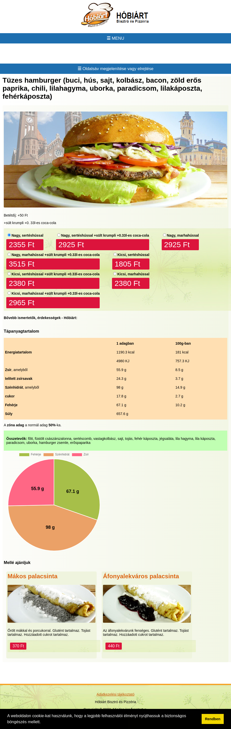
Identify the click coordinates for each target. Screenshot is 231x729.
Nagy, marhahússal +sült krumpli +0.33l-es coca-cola (56, 255)
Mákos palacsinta (32, 576)
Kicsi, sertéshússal (133, 255)
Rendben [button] (212, 719)
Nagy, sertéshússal (27, 235)
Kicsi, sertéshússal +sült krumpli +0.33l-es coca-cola (55, 274)
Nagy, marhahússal (183, 235)
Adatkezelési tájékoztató (116, 694)
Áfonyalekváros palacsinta (141, 576)
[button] (42, 722)
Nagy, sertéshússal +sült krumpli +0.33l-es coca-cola (105, 235)
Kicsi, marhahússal (133, 274)
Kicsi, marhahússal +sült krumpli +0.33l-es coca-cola (56, 293)
